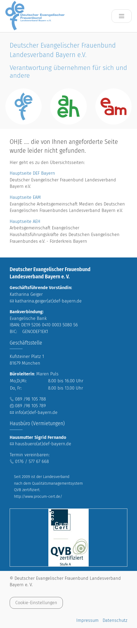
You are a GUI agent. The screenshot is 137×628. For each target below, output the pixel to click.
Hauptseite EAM (25, 197)
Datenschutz (115, 620)
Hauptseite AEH (25, 221)
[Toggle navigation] (121, 16)
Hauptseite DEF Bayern (33, 173)
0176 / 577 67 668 (32, 461)
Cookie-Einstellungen (36, 602)
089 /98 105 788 (30, 399)
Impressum (87, 620)
